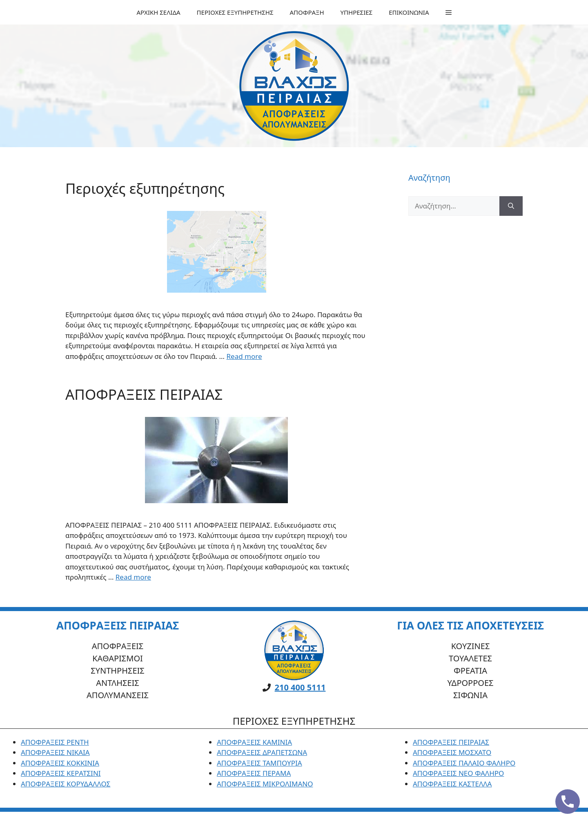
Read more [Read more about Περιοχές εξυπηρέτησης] (244, 356)
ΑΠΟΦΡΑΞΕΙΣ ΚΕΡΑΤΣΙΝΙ (61, 773)
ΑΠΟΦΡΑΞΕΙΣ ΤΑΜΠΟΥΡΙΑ (259, 763)
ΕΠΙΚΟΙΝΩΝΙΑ (409, 12)
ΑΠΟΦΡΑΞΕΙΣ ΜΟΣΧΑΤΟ (452, 752)
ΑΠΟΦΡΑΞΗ (307, 12)
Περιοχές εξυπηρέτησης (145, 188)
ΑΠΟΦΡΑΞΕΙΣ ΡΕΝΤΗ (55, 742)
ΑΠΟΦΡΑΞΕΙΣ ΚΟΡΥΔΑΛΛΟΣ (65, 783)
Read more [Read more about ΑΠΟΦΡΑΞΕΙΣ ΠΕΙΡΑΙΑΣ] (133, 577)
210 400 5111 (300, 687)
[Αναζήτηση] (511, 206)
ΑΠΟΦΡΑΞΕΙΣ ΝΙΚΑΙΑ (55, 752)
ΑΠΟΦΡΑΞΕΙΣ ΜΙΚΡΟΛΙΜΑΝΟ (265, 783)
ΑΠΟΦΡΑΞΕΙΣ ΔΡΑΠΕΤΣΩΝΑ (262, 752)
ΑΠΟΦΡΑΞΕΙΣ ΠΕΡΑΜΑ (254, 773)
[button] (448, 12)
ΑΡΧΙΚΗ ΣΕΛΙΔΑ (158, 12)
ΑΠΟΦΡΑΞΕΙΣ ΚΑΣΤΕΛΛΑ (452, 783)
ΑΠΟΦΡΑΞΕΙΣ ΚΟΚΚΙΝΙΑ (60, 763)
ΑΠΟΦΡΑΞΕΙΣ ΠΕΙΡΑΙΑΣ (144, 394)
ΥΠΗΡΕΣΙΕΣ (357, 12)
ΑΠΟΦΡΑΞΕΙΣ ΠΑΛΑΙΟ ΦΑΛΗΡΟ (464, 763)
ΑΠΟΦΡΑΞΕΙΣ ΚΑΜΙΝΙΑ (254, 742)
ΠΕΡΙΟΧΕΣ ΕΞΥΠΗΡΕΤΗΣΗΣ (235, 12)
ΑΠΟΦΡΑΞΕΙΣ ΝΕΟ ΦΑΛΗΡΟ (458, 773)
